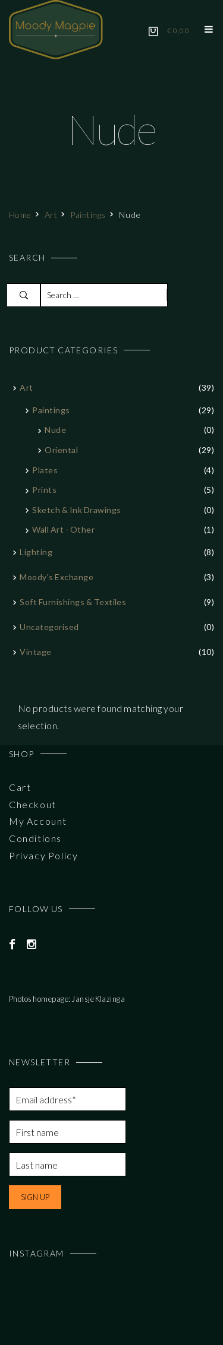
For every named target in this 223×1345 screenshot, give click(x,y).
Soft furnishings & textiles (73, 602)
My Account (38, 821)
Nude (55, 430)
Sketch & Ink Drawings (76, 510)
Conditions (35, 838)
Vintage (35, 652)
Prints (44, 490)
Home (20, 215)
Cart (20, 787)
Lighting (36, 552)
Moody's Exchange (56, 577)
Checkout (32, 804)
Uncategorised (49, 627)
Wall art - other (63, 529)
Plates (45, 470)
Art (51, 215)
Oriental (61, 450)
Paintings (87, 215)
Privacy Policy (43, 855)
